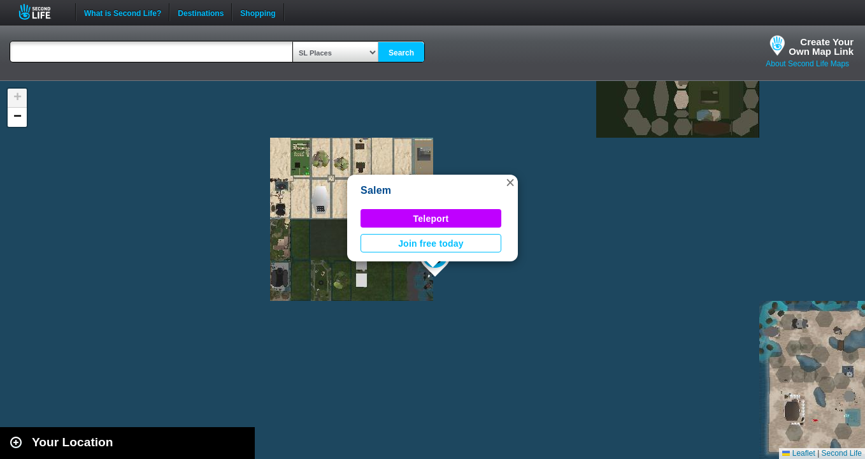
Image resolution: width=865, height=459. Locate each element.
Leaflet (798, 453)
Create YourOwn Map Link (821, 46)
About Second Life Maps (807, 63)
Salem (376, 190)
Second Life (42, 11)
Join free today (431, 243)
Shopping (257, 12)
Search (401, 52)
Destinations (201, 12)
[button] (510, 182)
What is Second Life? (122, 12)
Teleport (431, 219)
